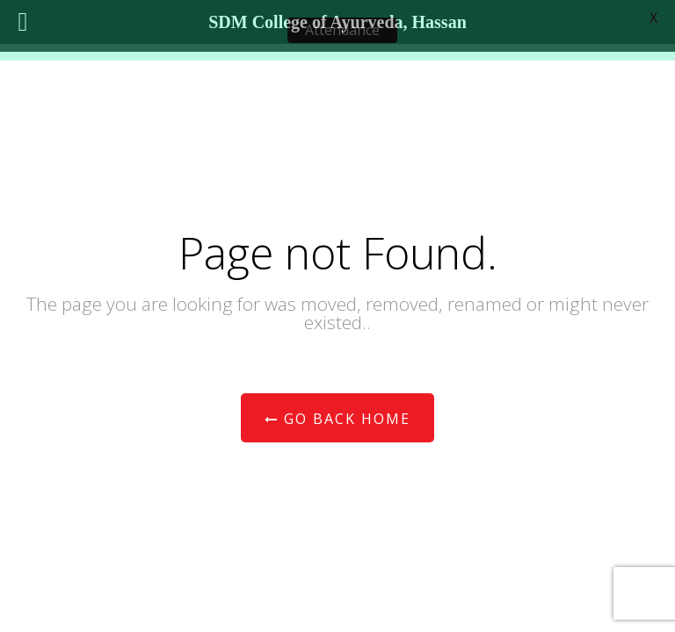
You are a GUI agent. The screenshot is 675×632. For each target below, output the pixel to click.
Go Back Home (337, 418)
